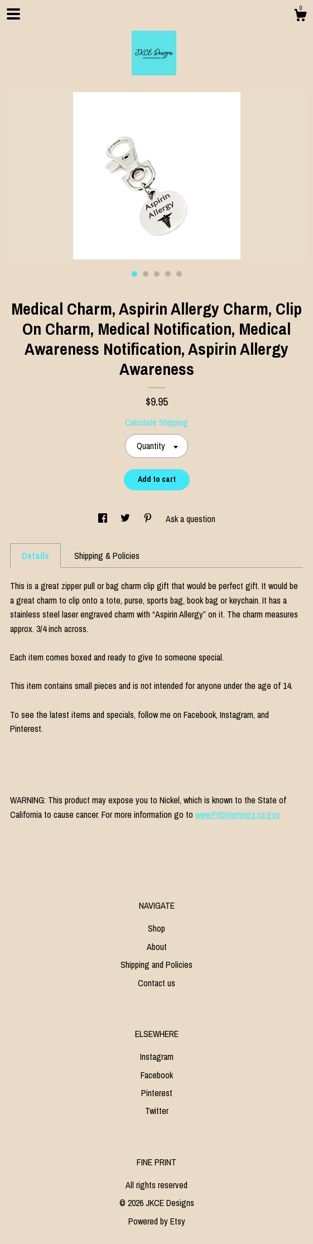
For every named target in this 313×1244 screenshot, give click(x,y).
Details (35, 555)
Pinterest (156, 1093)
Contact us (156, 983)
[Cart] (300, 16)
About (157, 947)
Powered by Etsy (156, 1221)
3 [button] (157, 274)
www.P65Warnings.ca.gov (237, 814)
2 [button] (145, 274)
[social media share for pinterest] (149, 519)
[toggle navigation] (13, 14)
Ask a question (190, 519)
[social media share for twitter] (126, 519)
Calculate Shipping (156, 422)
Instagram (157, 1056)
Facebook (157, 1075)
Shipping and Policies (156, 964)
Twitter (156, 1111)
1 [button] (134, 274)
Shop (156, 928)
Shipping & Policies (106, 555)
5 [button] (179, 274)
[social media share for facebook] (103, 519)
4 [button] (168, 274)
